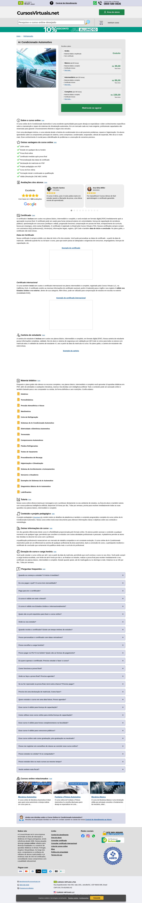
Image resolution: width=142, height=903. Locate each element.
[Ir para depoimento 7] (89, 210)
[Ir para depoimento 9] (94, 210)
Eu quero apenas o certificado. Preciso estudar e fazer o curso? (44, 661)
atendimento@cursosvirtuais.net (30, 881)
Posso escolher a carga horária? (31, 645)
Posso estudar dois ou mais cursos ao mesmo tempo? (40, 762)
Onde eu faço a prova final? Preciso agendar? (37, 676)
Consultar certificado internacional (64, 843)
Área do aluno (56, 838)
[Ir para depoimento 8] (91, 210)
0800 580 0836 (112, 3)
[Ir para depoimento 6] (86, 210)
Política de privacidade (59, 852)
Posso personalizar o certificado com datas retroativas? (41, 637)
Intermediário (70, 77)
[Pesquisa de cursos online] (51, 22)
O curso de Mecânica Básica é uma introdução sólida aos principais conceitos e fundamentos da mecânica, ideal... (107, 802)
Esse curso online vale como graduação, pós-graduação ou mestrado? (47, 738)
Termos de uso (56, 855)
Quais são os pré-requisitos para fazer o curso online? (40, 614)
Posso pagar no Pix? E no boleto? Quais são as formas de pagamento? (47, 653)
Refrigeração (28, 36)
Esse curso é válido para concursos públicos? (37, 730)
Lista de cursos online (59, 846)
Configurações (84, 898)
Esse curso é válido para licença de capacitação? (38, 707)
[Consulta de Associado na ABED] (112, 866)
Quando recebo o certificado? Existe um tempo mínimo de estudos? (46, 630)
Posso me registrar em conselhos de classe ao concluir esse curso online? (48, 746)
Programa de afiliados (27, 888)
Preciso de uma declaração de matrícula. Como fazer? (40, 692)
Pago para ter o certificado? (29, 591)
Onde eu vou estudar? (27, 622)
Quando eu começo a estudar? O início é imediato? (39, 575)
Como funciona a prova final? (30, 668)
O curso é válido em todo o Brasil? (32, 598)
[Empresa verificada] (113, 842)
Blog (53, 849)
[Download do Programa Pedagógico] (41, 517)
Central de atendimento (60, 835)
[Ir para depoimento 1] (71, 210)
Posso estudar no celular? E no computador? (36, 754)
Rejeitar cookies (73, 898)
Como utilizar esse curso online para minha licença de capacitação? (45, 715)
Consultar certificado (59, 840)
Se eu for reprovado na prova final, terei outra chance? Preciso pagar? (46, 684)
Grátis (67, 51)
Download (37, 517)
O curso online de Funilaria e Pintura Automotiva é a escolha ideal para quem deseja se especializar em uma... (69, 802)
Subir (42, 120)
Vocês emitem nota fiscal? (29, 769)
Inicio (18, 36)
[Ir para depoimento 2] (74, 210)
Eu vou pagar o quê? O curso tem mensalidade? (38, 583)
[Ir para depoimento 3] (77, 210)
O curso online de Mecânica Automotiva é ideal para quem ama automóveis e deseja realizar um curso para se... (34, 802)
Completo (68, 92)
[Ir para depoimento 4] (80, 210)
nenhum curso (113, 23)
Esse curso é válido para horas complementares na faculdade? (43, 723)
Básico (67, 63)
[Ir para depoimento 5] (83, 210)
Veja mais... (67, 70)
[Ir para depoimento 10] (97, 210)
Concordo (96, 898)
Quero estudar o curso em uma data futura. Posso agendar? (42, 699)
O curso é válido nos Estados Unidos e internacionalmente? (42, 606)
